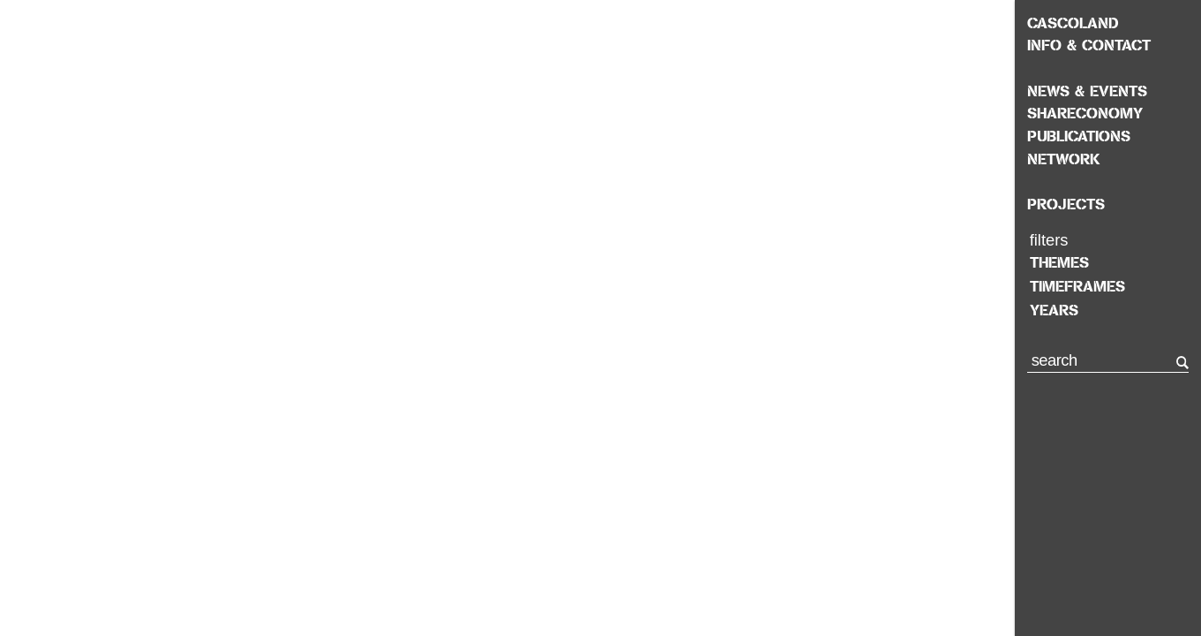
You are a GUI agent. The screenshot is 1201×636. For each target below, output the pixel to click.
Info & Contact (1089, 45)
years (1054, 310)
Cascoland (1072, 23)
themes (1059, 262)
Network (1063, 159)
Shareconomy (1085, 113)
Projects (1066, 204)
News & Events (1087, 91)
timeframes (1077, 286)
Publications (1078, 136)
